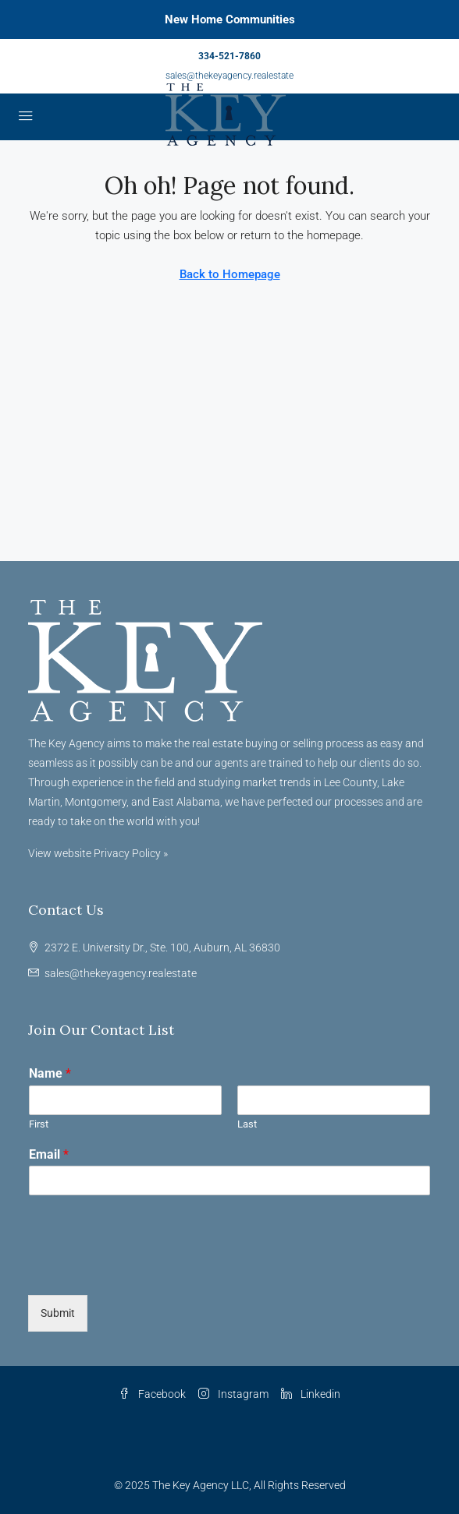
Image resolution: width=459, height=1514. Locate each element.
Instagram (233, 1394)
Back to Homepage (230, 274)
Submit (58, 1313)
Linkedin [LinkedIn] (310, 1394)
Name (50, 1073)
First (38, 1124)
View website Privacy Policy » (98, 853)
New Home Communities (230, 19)
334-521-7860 (229, 56)
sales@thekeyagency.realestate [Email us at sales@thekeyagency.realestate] (120, 973)
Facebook (152, 1394)
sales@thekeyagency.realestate (229, 75)
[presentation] (146, 1269)
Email (49, 1154)
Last (247, 1124)
